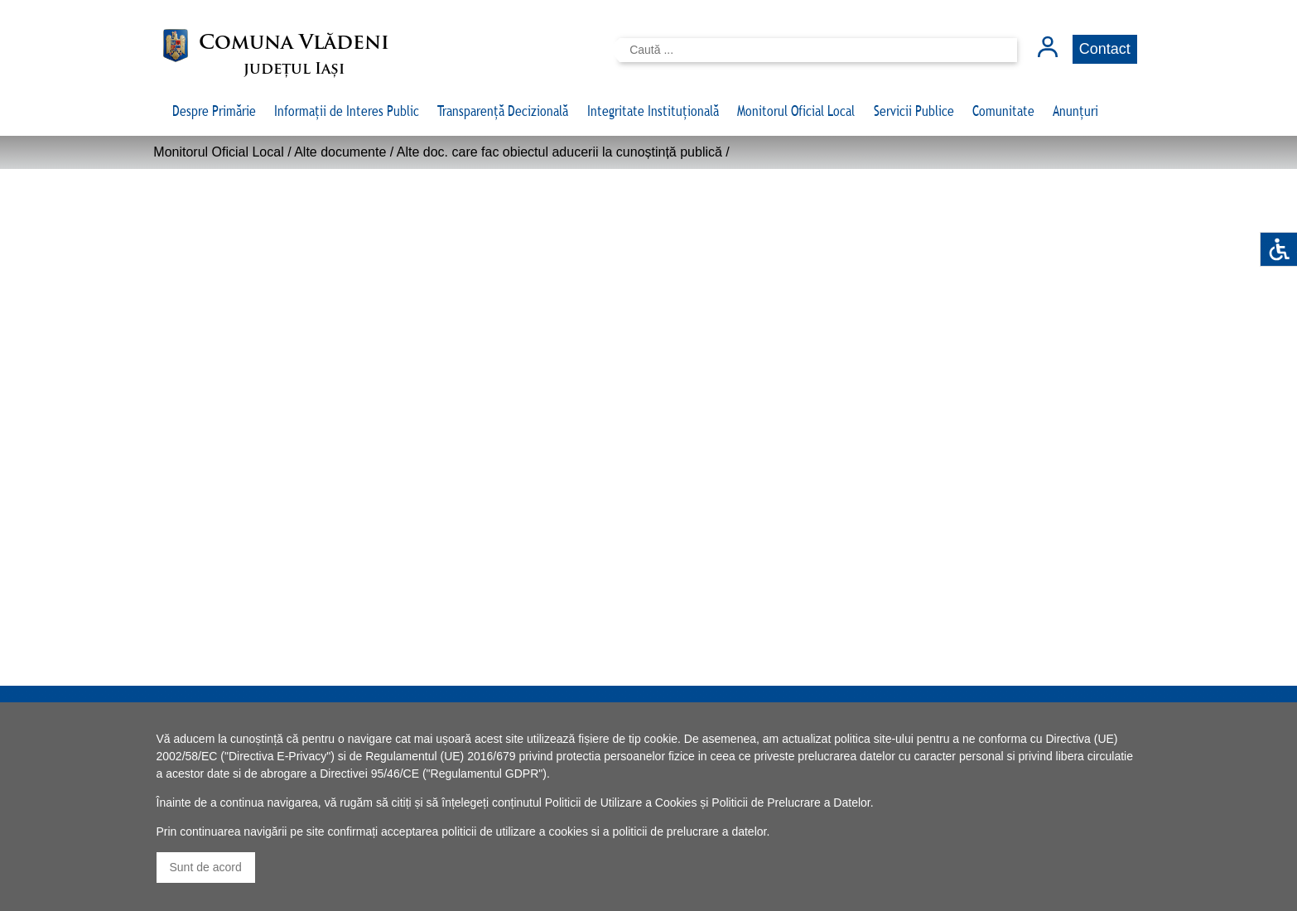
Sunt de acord (206, 867)
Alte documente (340, 152)
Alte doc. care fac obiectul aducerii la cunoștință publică (559, 152)
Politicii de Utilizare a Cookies (621, 802)
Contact (1105, 49)
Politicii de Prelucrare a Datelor (790, 802)
